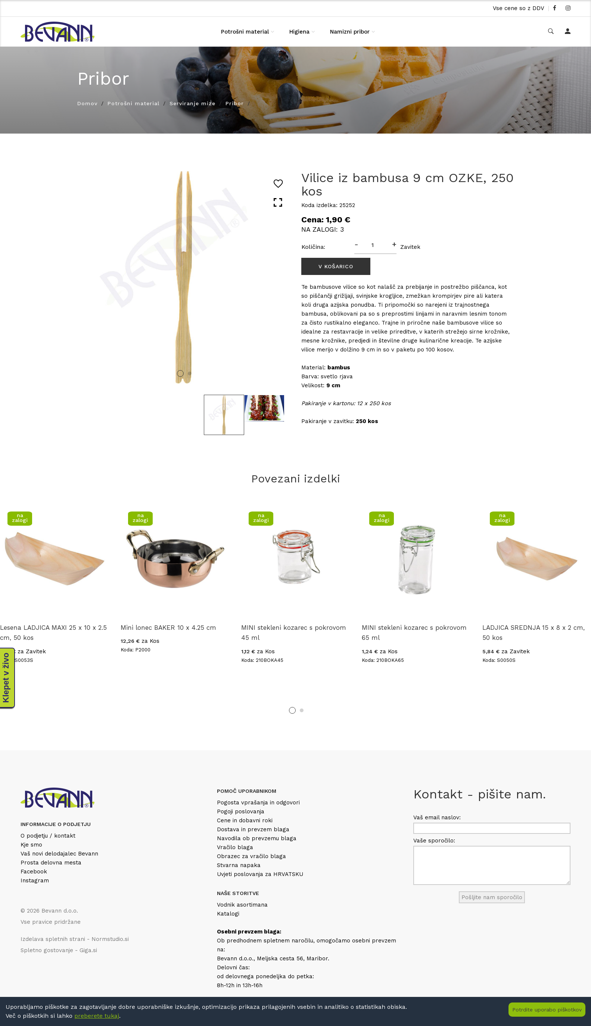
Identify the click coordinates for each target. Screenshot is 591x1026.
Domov (87, 103)
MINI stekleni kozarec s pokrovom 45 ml (293, 632)
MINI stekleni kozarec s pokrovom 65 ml (414, 632)
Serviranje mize (192, 103)
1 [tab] (180, 373)
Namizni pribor (350, 31)
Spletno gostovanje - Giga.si (59, 950)
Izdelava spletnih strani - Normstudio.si (75, 939)
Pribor (234, 103)
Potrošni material (245, 31)
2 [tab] (190, 373)
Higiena (299, 31)
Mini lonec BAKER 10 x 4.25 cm (168, 627)
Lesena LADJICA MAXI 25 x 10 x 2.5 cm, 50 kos (53, 632)
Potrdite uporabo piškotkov (547, 1010)
